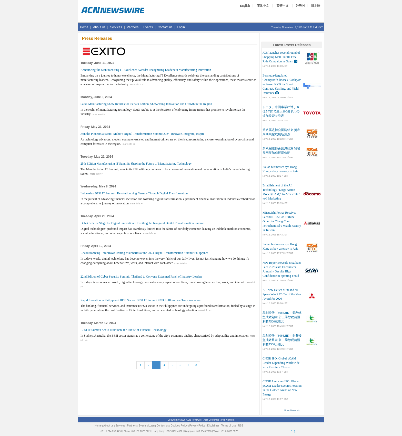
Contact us (165, 27)
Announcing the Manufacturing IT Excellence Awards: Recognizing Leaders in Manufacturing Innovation (146, 70)
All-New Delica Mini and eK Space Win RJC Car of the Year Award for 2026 (282, 294)
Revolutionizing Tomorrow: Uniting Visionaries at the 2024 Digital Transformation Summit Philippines (144, 253)
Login (181, 27)
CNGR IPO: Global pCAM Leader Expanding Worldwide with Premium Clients (281, 363)
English (245, 5)
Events (148, 27)
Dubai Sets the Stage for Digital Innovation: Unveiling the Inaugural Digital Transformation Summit (142, 223)
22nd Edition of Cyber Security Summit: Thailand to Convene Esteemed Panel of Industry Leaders (141, 276)
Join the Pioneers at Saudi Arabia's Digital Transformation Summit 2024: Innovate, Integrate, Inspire (142, 134)
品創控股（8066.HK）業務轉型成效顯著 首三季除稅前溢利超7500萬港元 (282, 317)
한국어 (300, 5)
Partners (132, 27)
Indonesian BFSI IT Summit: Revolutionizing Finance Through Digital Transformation (134, 193)
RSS (240, 425)
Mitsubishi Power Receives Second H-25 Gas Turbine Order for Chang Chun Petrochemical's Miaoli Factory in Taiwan (282, 221)
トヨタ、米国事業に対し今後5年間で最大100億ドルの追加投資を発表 (281, 111)
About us (99, 27)
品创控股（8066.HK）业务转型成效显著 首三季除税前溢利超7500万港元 (282, 340)
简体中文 (263, 5)
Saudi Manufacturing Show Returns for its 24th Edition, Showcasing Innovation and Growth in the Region (146, 104)
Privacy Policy (197, 425)
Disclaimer (213, 425)
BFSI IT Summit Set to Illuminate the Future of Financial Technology (123, 330)
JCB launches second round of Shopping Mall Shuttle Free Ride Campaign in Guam (281, 57)
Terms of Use (228, 425)
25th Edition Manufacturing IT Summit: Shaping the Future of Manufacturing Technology (136, 163)
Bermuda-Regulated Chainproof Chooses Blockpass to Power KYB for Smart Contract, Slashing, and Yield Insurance (282, 84)
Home (84, 27)
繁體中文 (282, 5)
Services (116, 27)
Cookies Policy (179, 425)
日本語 (315, 5)
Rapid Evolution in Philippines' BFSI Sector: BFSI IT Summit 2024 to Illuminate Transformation (140, 300)
